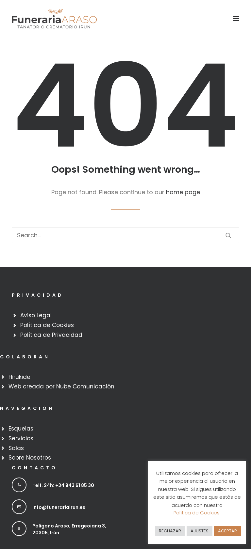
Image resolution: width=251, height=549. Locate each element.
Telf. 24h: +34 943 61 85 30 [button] (63, 485)
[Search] (125, 235)
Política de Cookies (47, 325)
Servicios (20, 438)
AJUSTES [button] (200, 531)
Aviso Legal (36, 315)
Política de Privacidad (51, 335)
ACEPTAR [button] (227, 531)
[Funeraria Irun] (54, 18)
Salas (16, 448)
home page (183, 192)
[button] (236, 18)
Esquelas (20, 428)
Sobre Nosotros (29, 458)
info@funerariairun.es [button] (58, 507)
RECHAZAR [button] (170, 531)
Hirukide (19, 377)
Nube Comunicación (85, 386)
